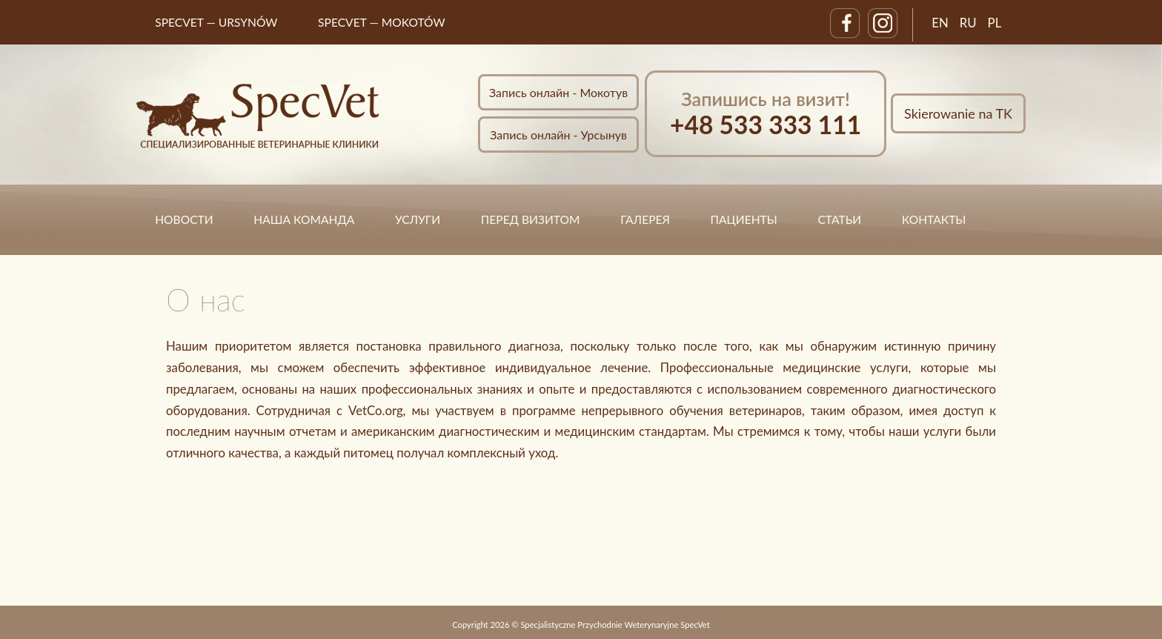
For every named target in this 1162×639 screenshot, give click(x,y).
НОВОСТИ (184, 219)
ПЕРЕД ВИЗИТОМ (530, 219)
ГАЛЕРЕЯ (645, 219)
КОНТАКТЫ (934, 219)
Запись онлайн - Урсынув (558, 135)
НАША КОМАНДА (303, 219)
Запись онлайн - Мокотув (558, 92)
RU (968, 22)
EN (940, 22)
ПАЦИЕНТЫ (744, 219)
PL (995, 22)
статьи (839, 219)
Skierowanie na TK (958, 113)
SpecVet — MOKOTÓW (381, 22)
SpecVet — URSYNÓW (216, 22)
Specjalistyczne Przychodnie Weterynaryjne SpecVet (614, 624)
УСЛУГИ (417, 219)
